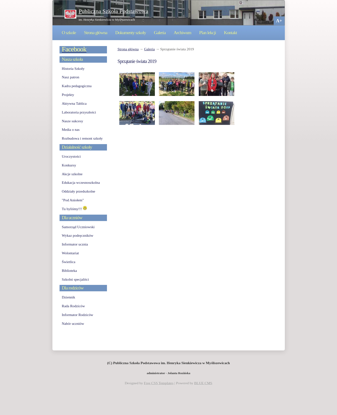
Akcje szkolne (72, 174)
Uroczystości (71, 156)
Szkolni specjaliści (75, 279)
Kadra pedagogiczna (77, 86)
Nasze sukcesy (72, 121)
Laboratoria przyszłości (79, 112)
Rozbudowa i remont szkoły (82, 138)
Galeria (160, 32)
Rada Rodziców (73, 306)
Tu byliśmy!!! (74, 209)
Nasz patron (70, 77)
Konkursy (69, 165)
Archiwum (182, 32)
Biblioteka (69, 271)
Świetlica (68, 262)
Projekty (68, 95)
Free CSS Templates (159, 383)
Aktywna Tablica (74, 103)
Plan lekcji (207, 32)
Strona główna (95, 32)
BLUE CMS (203, 383)
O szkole (69, 32)
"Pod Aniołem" (73, 200)
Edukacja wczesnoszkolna (81, 182)
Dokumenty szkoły (130, 32)
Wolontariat (70, 253)
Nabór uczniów (73, 323)
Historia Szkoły (73, 68)
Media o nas (71, 129)
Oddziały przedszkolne (78, 191)
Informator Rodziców (77, 315)
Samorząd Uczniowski (78, 227)
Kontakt (230, 32)
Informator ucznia (75, 244)
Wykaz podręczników (77, 235)
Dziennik (68, 297)
